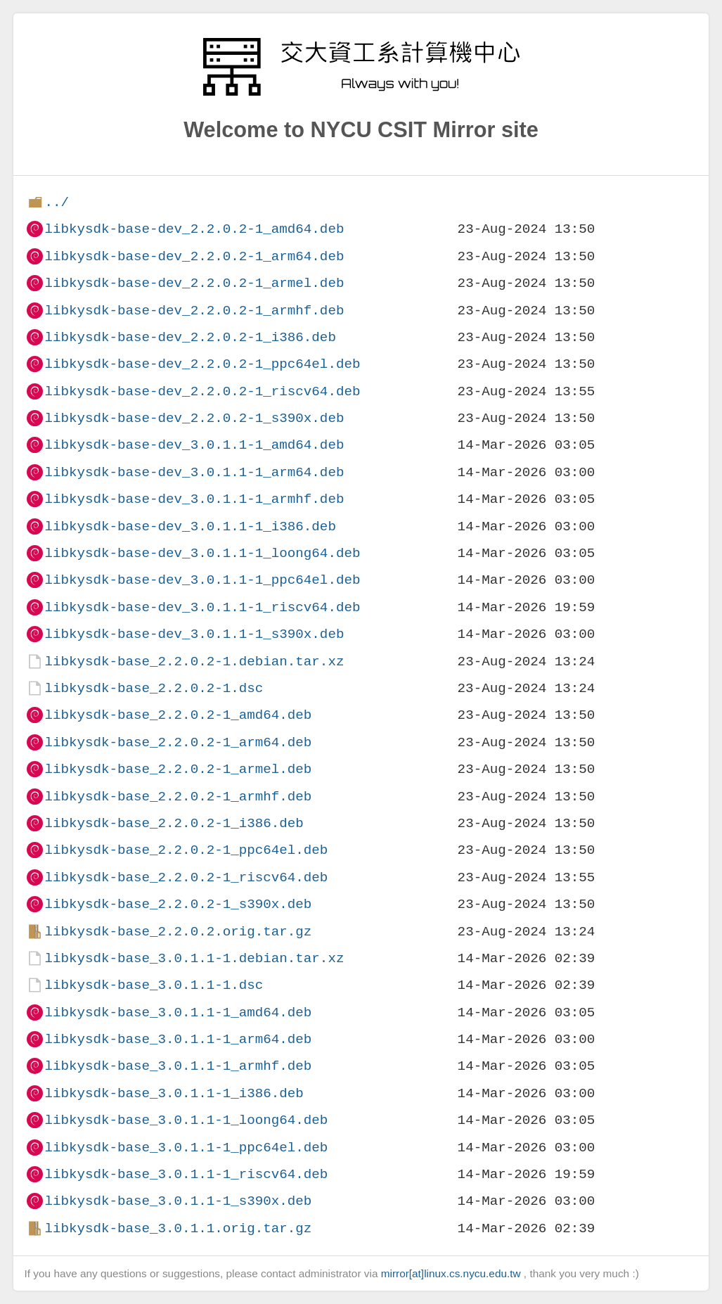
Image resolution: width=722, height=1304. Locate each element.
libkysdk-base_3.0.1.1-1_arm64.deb (177, 1039)
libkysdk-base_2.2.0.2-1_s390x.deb (177, 904)
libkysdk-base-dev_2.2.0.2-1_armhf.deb (194, 310)
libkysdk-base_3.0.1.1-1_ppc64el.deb (186, 1147)
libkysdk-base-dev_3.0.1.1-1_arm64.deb (194, 472)
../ (56, 202)
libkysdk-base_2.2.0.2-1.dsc (153, 688)
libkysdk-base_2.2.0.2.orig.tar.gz (177, 931)
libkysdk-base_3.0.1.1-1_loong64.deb (186, 1120)
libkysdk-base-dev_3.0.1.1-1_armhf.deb (194, 499)
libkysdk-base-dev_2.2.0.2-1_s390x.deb (194, 418)
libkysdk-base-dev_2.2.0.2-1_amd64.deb (194, 228)
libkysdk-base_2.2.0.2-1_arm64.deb (177, 742)
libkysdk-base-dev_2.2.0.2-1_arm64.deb (194, 256)
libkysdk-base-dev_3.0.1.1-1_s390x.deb (194, 634)
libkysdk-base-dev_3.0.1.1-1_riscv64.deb (202, 607)
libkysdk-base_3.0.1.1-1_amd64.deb (177, 1012)
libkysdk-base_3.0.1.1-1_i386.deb (173, 1093)
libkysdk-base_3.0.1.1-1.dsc (153, 985)
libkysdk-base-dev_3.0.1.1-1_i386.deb (189, 526)
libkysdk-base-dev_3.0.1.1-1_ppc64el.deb (202, 579)
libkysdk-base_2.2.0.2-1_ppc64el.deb (186, 849)
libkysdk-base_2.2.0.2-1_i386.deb (173, 823)
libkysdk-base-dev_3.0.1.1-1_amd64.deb (194, 444)
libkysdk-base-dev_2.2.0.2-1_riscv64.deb (202, 391)
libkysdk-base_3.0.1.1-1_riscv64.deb (186, 1174)
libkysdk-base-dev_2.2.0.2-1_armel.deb (194, 283)
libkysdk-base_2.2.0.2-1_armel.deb (177, 769)
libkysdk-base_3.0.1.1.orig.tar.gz (177, 1228)
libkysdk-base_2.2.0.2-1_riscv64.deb (186, 877)
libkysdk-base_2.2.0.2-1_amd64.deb (177, 714)
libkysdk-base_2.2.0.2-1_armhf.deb (177, 796)
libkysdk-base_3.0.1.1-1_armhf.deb (177, 1065)
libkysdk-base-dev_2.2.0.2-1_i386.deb (189, 337)
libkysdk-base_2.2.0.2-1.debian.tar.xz (194, 661)
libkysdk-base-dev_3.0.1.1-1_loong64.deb (202, 553)
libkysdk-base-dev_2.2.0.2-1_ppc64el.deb (202, 363)
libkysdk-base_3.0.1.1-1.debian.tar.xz (194, 958)
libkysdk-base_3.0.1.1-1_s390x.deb (177, 1200)
